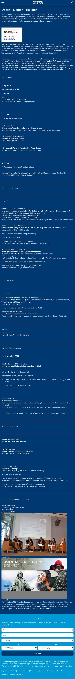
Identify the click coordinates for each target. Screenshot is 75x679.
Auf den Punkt (38, 661)
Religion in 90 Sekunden (24, 666)
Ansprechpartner (23, 671)
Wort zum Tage (52, 666)
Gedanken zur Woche (59, 664)
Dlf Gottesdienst (35, 664)
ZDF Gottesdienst (66, 666)
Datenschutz (34, 671)
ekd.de (48, 671)
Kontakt (13, 671)
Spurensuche (40, 666)
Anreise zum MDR (8, 512)
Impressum (5, 671)
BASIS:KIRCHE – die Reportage (57, 661)
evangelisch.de (58, 671)
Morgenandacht (7, 666)
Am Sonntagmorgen (9, 661)
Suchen (72, 2)
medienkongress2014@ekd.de (12, 507)
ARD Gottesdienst (25, 661)
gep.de (42, 671)
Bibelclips (5, 664)
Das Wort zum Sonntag (19, 664)
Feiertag (46, 664)
